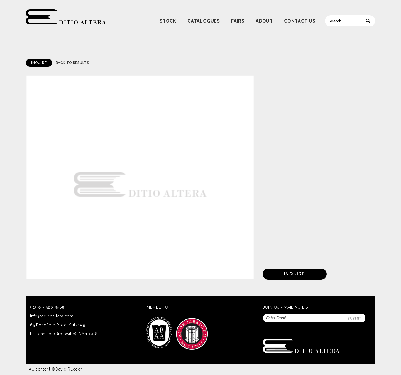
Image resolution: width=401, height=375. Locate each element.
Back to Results (72, 63)
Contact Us (300, 21)
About (264, 21)
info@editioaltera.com (52, 316)
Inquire (39, 63)
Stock (168, 21)
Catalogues (203, 21)
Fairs (237, 21)
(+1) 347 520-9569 (47, 307)
